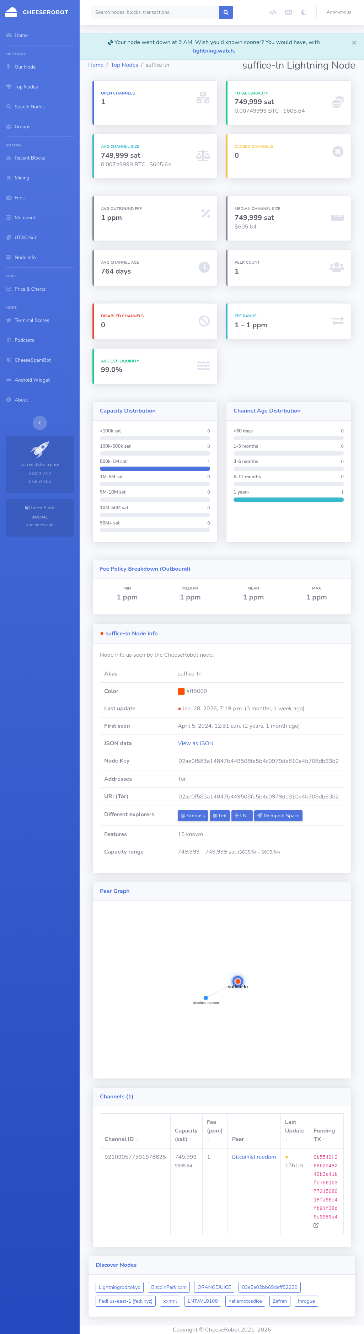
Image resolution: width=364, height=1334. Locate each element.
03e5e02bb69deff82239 (270, 1287)
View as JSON (196, 743)
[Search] (155, 12)
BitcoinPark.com (169, 1287)
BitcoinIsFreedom (254, 1157)
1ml (220, 815)
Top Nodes (124, 65)
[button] (340, 12)
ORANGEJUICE (214, 1287)
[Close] (354, 42)
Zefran (280, 1301)
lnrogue (306, 1301)
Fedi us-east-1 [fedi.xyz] (125, 1301)
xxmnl (170, 1301)
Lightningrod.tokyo (119, 1287)
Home (95, 65)
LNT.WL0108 (203, 1301)
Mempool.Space (278, 815)
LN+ (242, 815)
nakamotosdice (245, 1301)
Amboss (193, 815)
